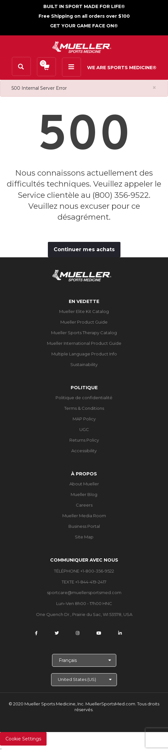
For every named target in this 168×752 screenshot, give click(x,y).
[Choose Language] (84, 660)
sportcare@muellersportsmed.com (84, 592)
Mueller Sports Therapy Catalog (84, 332)
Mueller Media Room (84, 515)
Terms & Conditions (84, 408)
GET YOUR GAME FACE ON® (84, 26)
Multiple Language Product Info (84, 353)
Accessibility (84, 450)
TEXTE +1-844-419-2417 (84, 581)
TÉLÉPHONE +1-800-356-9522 (84, 570)
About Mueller (84, 483)
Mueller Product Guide (84, 322)
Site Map (84, 536)
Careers (84, 505)
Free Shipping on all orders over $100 (84, 16)
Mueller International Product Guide (84, 343)
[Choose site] (84, 679)
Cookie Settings (23, 739)
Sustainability (84, 364)
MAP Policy (84, 418)
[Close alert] (154, 87)
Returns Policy (84, 440)
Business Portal (84, 526)
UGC (84, 429)
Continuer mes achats (84, 249)
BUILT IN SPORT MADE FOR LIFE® (84, 6)
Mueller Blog (84, 494)
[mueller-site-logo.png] (81, 46)
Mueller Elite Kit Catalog (84, 311)
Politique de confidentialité (84, 397)
